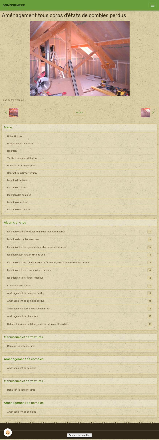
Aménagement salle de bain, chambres (79, 309)
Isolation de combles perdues (79, 239)
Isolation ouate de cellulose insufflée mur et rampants (79, 232)
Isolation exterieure (17, 187)
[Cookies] (8, 432)
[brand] (14, 5)
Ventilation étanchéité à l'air (22, 158)
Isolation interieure (17, 180)
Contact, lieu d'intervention (22, 173)
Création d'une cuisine (79, 285)
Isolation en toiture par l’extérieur (79, 278)
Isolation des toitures (18, 209)
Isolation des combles (19, 195)
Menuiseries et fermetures (21, 165)
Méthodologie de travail (20, 143)
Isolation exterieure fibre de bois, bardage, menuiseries (79, 247)
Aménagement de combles (21, 368)
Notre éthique (14, 136)
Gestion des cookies (79, 435)
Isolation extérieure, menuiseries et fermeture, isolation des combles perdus (79, 262)
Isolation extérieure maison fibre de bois (79, 270)
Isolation (12, 151)
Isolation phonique (17, 202)
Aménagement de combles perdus (79, 293)
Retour (79, 112)
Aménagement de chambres (79, 316)
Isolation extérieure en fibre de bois (79, 255)
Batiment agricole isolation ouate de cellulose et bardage (79, 324)
